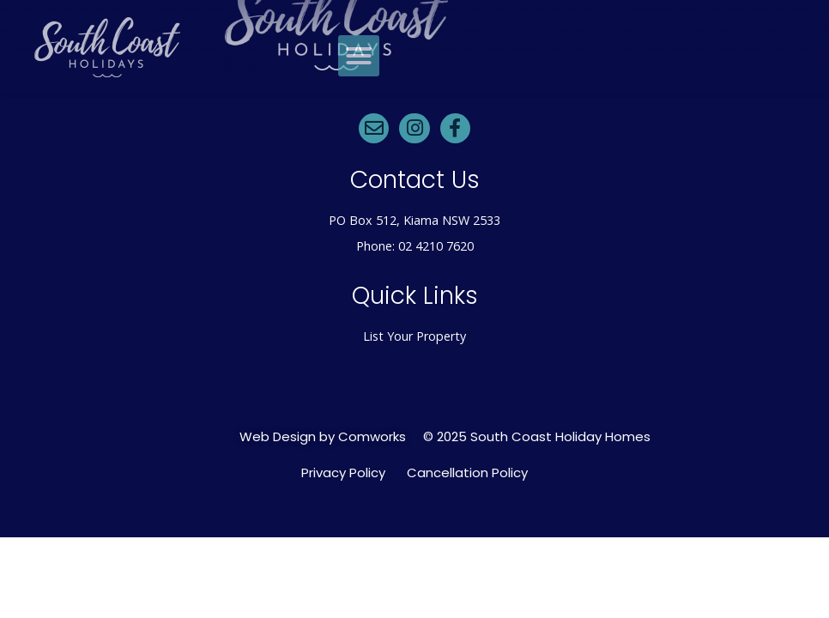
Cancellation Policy (467, 473)
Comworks (372, 436)
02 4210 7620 (436, 246)
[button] (358, 55)
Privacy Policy (343, 473)
